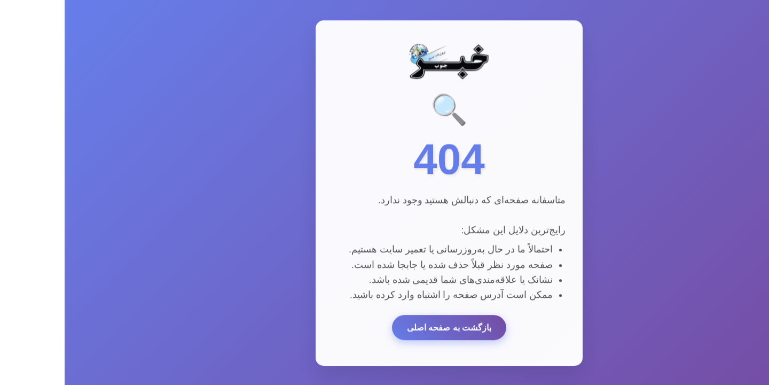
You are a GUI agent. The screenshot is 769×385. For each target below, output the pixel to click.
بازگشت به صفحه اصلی (384, 328)
